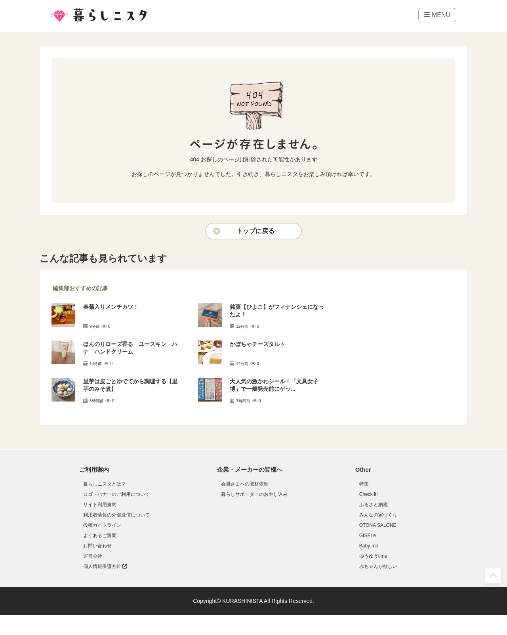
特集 (364, 484)
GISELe (367, 535)
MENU (437, 14)
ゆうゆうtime (373, 556)
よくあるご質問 (99, 535)
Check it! (368, 494)
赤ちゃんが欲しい (378, 566)
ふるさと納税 (373, 504)
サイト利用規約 (99, 504)
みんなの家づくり (378, 515)
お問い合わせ (97, 546)
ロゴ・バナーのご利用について (116, 494)
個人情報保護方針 (105, 566)
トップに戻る (255, 231)
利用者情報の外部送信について (116, 515)
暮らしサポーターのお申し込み (254, 494)
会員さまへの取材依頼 (245, 484)
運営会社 (92, 556)
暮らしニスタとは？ (104, 484)
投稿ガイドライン (102, 525)
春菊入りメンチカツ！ (111, 307)
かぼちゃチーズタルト (257, 344)
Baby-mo (368, 546)
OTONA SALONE (377, 525)
